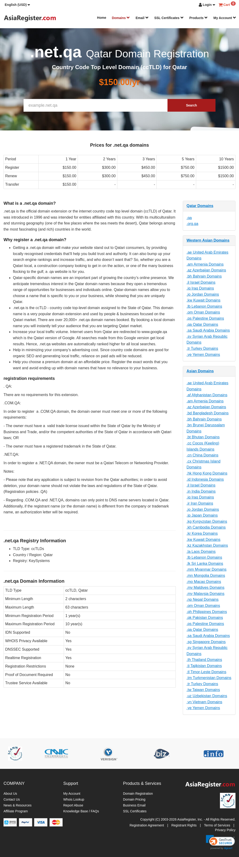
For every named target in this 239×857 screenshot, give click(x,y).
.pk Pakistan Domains (205, 618)
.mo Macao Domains (204, 582)
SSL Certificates (169, 18)
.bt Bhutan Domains (203, 437)
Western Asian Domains (208, 240)
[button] (17, 5)
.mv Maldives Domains (205, 588)
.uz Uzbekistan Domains (207, 696)
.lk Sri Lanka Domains (205, 564)
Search (191, 105)
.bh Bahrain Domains (204, 276)
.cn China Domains (202, 455)
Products (198, 18)
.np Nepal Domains (203, 599)
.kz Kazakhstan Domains (207, 545)
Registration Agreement (147, 825)
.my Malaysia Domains (205, 594)
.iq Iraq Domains (200, 288)
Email (141, 18)
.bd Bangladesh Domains (208, 413)
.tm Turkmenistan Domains (209, 678)
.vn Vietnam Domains (204, 702)
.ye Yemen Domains (203, 355)
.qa (189, 218)
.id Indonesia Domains (205, 479)
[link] (220, 842)
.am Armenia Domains (205, 264)
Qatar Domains (200, 206)
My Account (224, 18)
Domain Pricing (134, 799)
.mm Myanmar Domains (207, 569)
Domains (121, 18)
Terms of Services (217, 825)
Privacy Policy (225, 830)
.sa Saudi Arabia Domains (208, 330)
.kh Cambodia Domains (206, 527)
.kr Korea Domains (202, 533)
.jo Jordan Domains (203, 294)
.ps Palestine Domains (205, 318)
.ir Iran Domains (200, 503)
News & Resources (18, 805)
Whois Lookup (73, 799)
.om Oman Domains (203, 312)
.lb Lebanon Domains (204, 306)
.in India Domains (201, 491)
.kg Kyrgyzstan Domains (207, 521)
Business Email (134, 805)
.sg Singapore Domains (206, 642)
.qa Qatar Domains (202, 324)
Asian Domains (200, 371)
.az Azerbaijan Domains (206, 270)
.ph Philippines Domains (207, 612)
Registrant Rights (183, 825)
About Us (10, 793)
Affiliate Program (16, 811)
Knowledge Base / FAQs (81, 811)
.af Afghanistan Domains (207, 395)
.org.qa (192, 224)
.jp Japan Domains (202, 515)
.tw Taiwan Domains (203, 690)
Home (101, 18)
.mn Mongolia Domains (206, 576)
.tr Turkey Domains (202, 348)
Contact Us (12, 799)
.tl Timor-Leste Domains (206, 672)
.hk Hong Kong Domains (207, 473)
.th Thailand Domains (204, 660)
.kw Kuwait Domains (203, 300)
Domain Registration (138, 793)
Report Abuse (73, 805)
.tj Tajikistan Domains (204, 666)
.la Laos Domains (201, 552)
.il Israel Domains (201, 282)
